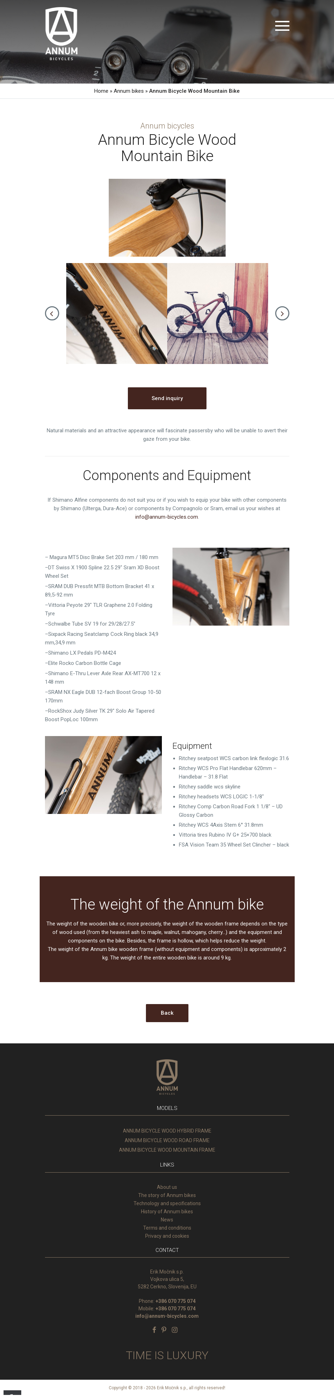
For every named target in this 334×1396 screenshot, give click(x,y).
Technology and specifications (167, 1203)
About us (167, 1187)
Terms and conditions (167, 1228)
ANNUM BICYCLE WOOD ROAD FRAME (167, 1140)
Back (167, 1013)
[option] (116, 313)
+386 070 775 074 (175, 1301)
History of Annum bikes (167, 1211)
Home (101, 91)
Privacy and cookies (167, 1236)
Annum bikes (129, 91)
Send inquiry (167, 398)
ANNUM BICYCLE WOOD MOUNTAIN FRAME (167, 1150)
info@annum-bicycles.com (166, 517)
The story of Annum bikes (167, 1195)
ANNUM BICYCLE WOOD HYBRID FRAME (167, 1131)
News (167, 1220)
